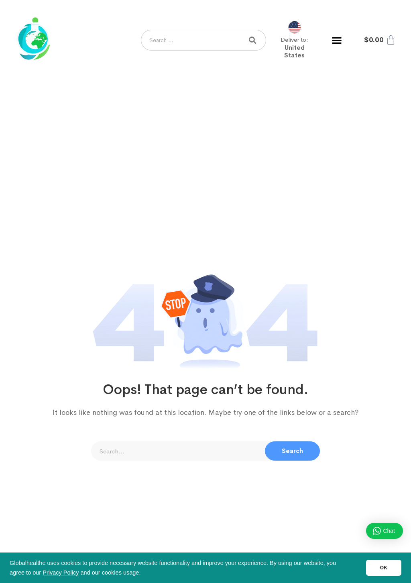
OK (383, 568)
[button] (336, 40)
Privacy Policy (61, 572)
